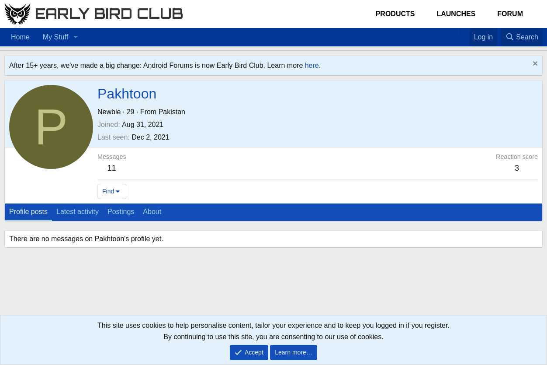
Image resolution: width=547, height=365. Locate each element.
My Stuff (55, 37)
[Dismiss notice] (534, 64)
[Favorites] (465, 31)
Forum (510, 14)
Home (20, 37)
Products (395, 14)
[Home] (456, 31)
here (312, 65)
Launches (455, 14)
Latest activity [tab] (77, 211)
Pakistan (172, 112)
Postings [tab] (120, 211)
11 (111, 168)
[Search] (522, 37)
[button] (75, 37)
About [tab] (152, 211)
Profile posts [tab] (28, 211)
